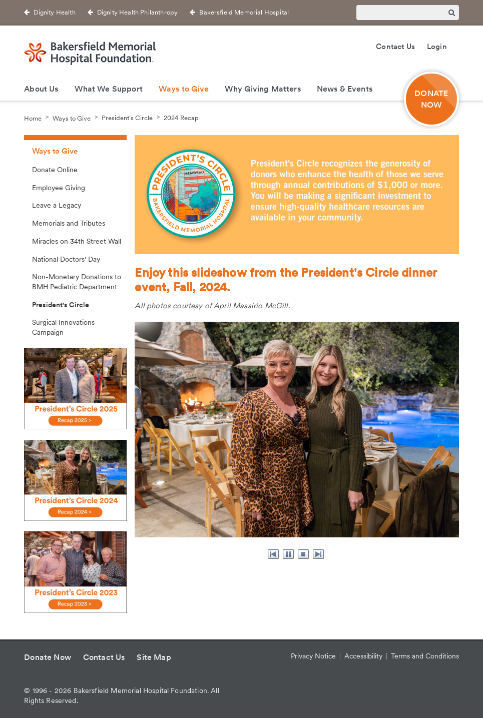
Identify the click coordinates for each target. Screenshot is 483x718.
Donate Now (47, 657)
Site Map (154, 657)
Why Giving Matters (263, 89)
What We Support (109, 89)
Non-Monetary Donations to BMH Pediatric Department (76, 282)
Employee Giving (58, 188)
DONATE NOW (431, 99)
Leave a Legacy (56, 205)
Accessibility (363, 656)
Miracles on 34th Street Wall (76, 241)
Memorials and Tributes (68, 223)
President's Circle (127, 118)
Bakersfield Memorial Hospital (244, 12)
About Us (41, 89)
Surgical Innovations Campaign (63, 327)
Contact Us (395, 46)
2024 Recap (181, 118)
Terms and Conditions (425, 656)
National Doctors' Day (66, 259)
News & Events (344, 89)
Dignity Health (54, 12)
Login (437, 46)
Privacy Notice (313, 656)
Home (33, 118)
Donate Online (55, 170)
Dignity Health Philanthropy (137, 12)
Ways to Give (184, 89)
